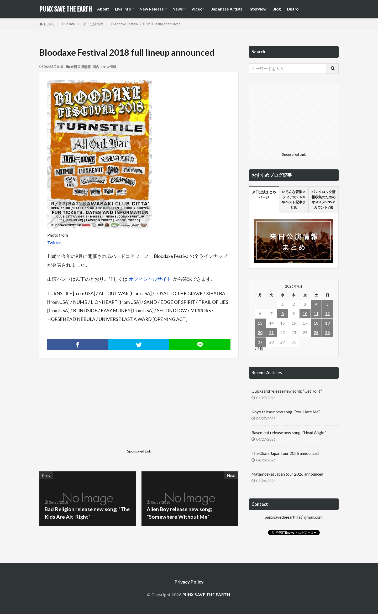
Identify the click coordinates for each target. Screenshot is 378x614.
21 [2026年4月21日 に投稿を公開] (271, 332)
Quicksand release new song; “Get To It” (286, 391)
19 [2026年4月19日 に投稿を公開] (327, 323)
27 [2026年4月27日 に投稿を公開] (260, 342)
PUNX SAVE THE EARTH (65, 9)
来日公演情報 (93, 24)
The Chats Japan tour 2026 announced (285, 453)
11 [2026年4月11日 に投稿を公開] (316, 313)
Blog (276, 9)
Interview (257, 9)
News (177, 9)
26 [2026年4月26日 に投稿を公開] (327, 332)
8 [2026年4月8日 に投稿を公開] (282, 313)
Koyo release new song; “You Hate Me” (285, 411)
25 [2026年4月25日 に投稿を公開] (316, 332)
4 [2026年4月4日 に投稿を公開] (316, 304)
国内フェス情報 (104, 67)
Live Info (123, 9)
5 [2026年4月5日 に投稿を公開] (327, 304)
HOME (49, 24)
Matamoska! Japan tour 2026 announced (287, 474)
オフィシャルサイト (150, 279)
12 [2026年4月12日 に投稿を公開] (327, 313)
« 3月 (258, 348)
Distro (292, 9)
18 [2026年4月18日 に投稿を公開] (316, 323)
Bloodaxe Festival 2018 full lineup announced (146, 24)
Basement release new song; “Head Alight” (288, 432)
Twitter (54, 242)
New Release (152, 9)
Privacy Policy (189, 582)
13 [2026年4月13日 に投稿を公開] (260, 323)
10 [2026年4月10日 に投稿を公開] (305, 313)
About (103, 9)
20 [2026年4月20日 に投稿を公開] (260, 332)
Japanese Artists (227, 9)
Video (196, 9)
